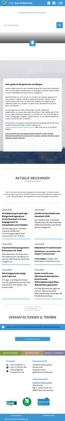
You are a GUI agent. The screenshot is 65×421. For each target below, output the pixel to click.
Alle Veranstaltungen (32, 339)
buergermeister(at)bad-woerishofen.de (20, 127)
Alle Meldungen (32, 308)
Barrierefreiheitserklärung (16, 419)
